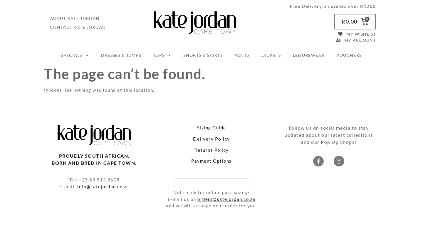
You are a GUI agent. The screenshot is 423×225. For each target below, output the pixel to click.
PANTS (241, 55)
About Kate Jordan (75, 18)
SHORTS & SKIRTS (203, 55)
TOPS (162, 55)
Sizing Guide (211, 127)
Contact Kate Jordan (78, 27)
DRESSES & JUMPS (121, 55)
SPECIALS (75, 55)
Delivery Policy (211, 138)
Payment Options (211, 161)
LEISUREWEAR (309, 55)
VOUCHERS (349, 55)
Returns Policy (211, 150)
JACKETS (271, 55)
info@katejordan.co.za (103, 186)
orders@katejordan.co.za (226, 199)
